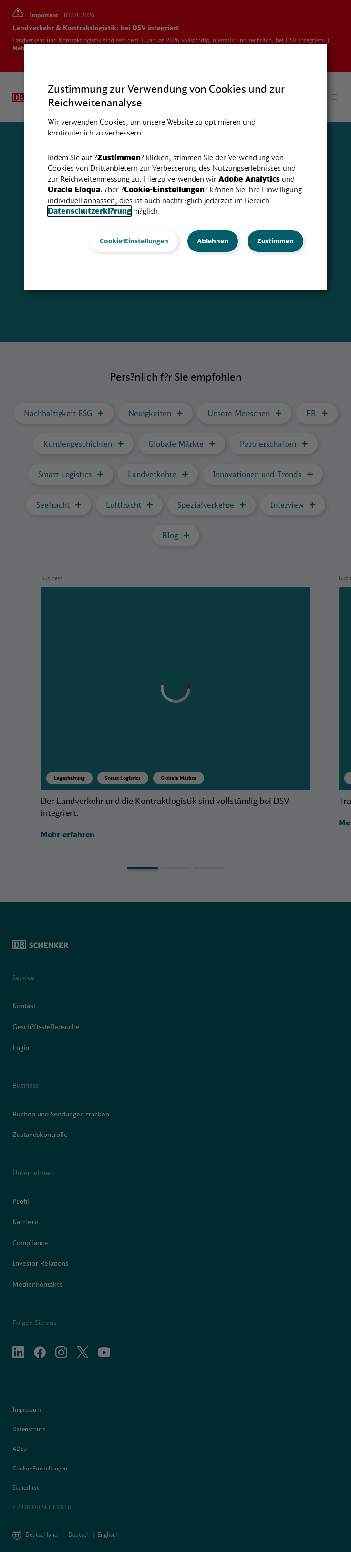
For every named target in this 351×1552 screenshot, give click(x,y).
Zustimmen (275, 241)
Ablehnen (212, 241)
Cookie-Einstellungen (134, 241)
